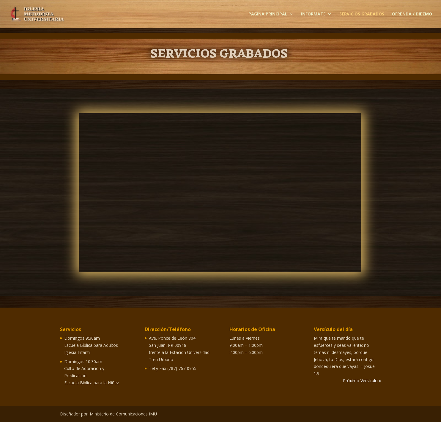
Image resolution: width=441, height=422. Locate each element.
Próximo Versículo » (362, 380)
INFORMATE (313, 14)
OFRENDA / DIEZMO (412, 14)
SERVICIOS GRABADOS (361, 14)
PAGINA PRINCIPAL (267, 14)
